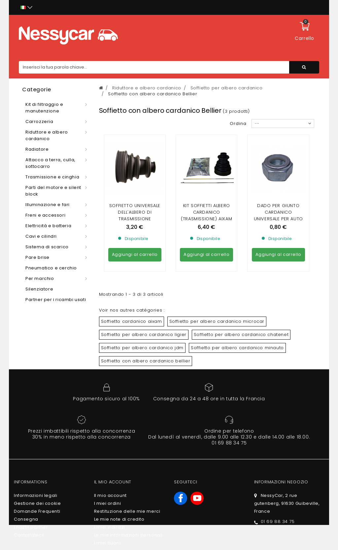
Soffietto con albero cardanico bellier (145, 361)
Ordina (238, 123)
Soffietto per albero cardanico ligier (143, 334)
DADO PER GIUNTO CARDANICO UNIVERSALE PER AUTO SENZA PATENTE (278, 215)
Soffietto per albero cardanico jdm (142, 348)
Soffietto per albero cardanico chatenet (241, 334)
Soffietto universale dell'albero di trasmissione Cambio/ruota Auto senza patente (134, 218)
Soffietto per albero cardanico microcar (216, 321)
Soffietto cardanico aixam (131, 321)
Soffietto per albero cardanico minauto (237, 348)
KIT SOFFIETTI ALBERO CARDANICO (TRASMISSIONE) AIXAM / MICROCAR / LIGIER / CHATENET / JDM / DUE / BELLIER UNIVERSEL (206, 222)
